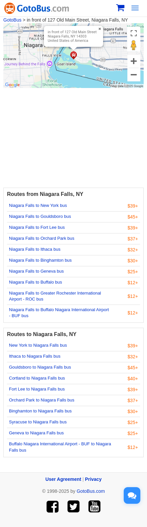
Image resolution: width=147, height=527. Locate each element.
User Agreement (63, 479)
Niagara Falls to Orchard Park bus (41, 238)
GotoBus (12, 20)
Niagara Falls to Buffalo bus (35, 282)
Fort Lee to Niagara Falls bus (37, 389)
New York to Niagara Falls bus (38, 345)
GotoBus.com (90, 491)
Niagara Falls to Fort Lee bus (37, 227)
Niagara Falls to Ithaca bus (35, 249)
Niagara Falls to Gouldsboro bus (40, 216)
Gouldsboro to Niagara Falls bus (40, 367)
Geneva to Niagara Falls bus (36, 432)
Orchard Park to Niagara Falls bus (41, 399)
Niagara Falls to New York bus (38, 205)
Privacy (93, 479)
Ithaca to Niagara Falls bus (35, 356)
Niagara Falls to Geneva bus (36, 271)
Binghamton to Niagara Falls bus (40, 410)
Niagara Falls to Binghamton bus (40, 260)
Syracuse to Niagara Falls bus (38, 421)
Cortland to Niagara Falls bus (37, 378)
